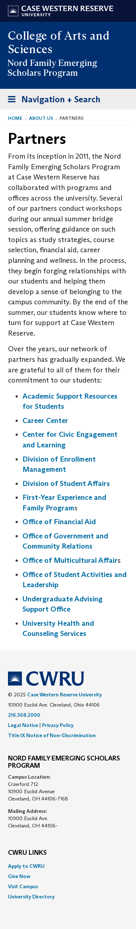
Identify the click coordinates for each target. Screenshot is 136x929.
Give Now (19, 876)
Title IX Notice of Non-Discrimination (52, 735)
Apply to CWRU (26, 866)
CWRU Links (27, 853)
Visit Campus (23, 886)
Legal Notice (23, 725)
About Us (41, 118)
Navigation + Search (51, 101)
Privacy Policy (58, 725)
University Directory (31, 896)
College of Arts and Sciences (58, 42)
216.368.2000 (24, 715)
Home (15, 118)
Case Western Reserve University (64, 694)
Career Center (45, 420)
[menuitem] (68, 866)
